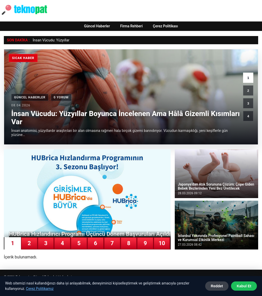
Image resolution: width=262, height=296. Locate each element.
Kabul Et (244, 286)
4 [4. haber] (248, 116)
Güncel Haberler (97, 26)
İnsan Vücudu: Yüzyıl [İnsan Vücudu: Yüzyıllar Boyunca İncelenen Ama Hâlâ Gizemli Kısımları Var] (49, 40)
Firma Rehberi (131, 26)
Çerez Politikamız (40, 289)
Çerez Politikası (165, 26)
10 (162, 243)
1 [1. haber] (248, 78)
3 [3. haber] (248, 103)
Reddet (217, 286)
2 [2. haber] (248, 91)
